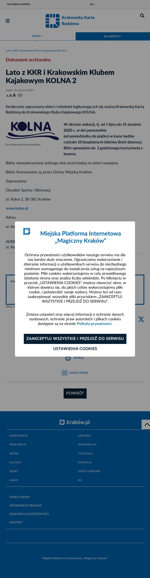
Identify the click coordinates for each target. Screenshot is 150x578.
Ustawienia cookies (75, 349)
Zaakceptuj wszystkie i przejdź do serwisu (75, 339)
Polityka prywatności (94, 324)
